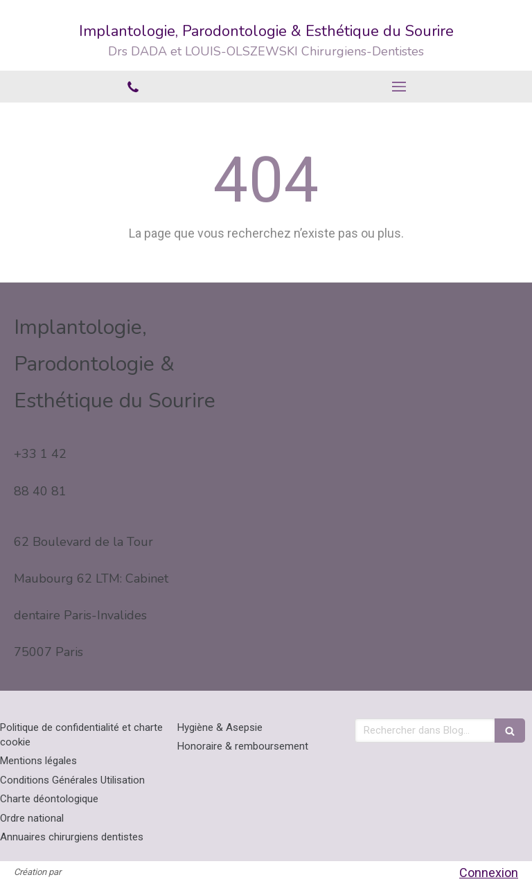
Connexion (488, 872)
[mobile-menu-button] (399, 86)
